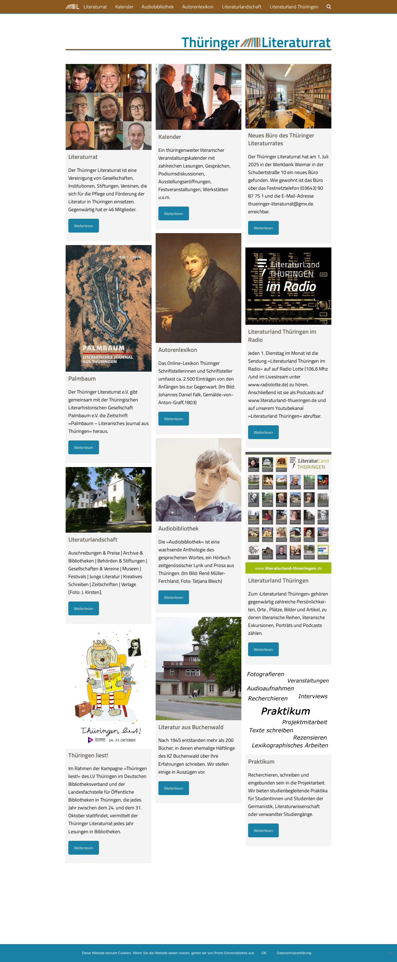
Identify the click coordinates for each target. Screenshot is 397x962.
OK (264, 953)
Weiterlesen (83, 226)
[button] (328, 6)
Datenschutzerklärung (294, 953)
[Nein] (390, 953)
